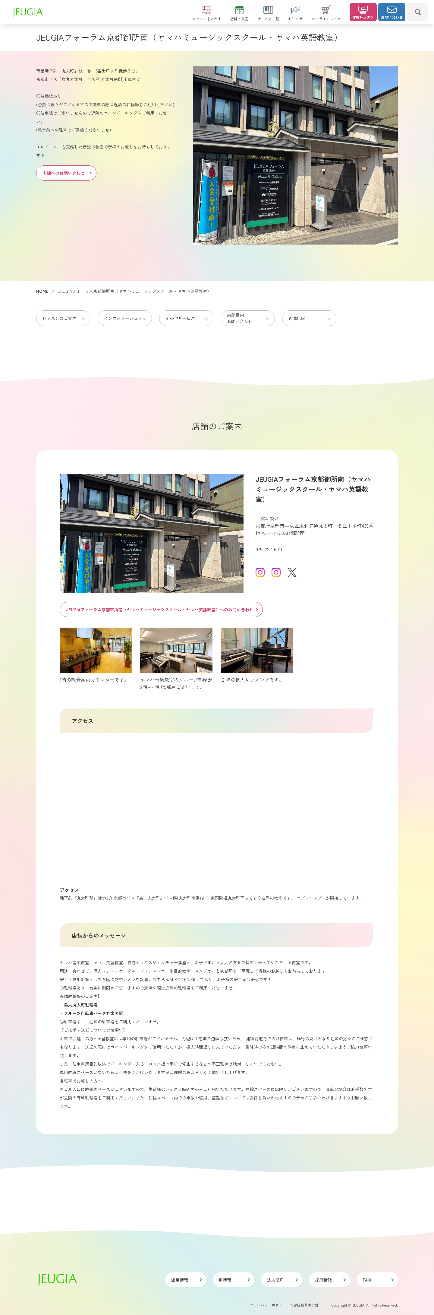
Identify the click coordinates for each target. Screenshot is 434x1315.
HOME (42, 291)
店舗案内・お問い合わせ (239, 318)
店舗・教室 (239, 16)
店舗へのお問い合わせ (66, 173)
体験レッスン (363, 13)
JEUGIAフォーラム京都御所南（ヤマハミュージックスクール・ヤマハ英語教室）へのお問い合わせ (162, 609)
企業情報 (186, 1280)
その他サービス (180, 318)
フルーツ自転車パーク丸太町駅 (93, 1013)
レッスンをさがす (206, 16)
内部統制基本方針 (304, 1304)
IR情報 (234, 1280)
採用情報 (330, 1280)
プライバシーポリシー (268, 1304)
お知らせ (295, 16)
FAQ (378, 1280)
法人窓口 (282, 1280)
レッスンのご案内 (59, 318)
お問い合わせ (392, 13)
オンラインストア (326, 16)
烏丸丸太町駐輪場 (81, 1005)
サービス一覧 (268, 16)
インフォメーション (123, 318)
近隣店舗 (296, 318)
